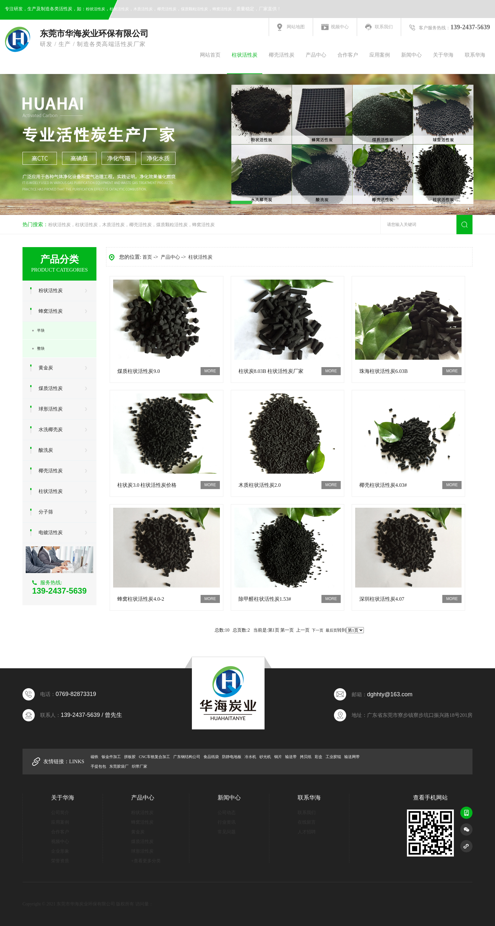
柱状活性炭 (119, 9)
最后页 (331, 630)
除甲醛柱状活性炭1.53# (265, 599)
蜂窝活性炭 (222, 9)
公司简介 (60, 812)
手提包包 (98, 766)
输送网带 (352, 757)
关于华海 (443, 55)
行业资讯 (227, 822)
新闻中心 (411, 55)
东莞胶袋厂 (119, 766)
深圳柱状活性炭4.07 (381, 599)
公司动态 (227, 812)
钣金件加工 (111, 757)
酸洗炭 (46, 450)
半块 (41, 330)
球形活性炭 (51, 409)
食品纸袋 (211, 757)
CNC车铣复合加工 (154, 757)
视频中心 (340, 26)
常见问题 (227, 831)
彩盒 (318, 757)
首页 (147, 257)
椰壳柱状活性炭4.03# (383, 485)
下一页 (317, 630)
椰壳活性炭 (166, 9)
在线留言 (307, 822)
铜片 (278, 757)
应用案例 (379, 55)
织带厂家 (139, 766)
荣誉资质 (60, 860)
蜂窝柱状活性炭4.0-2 (140, 599)
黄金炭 (46, 367)
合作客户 (348, 55)
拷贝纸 (305, 757)
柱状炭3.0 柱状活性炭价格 (146, 485)
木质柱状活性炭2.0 (260, 485)
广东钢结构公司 (186, 757)
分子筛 (46, 511)
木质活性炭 (143, 9)
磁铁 (94, 757)
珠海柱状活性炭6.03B (383, 371)
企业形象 (60, 851)
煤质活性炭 (51, 388)
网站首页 (210, 55)
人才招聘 (307, 831)
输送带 (291, 757)
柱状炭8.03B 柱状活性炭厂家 (271, 371)
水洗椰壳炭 (51, 429)
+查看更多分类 (146, 860)
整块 (41, 348)
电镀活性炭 (51, 532)
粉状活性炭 (95, 9)
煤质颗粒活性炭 (194, 9)
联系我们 (384, 26)
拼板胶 (130, 757)
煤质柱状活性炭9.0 (138, 371)
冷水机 (250, 757)
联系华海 (475, 55)
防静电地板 (231, 757)
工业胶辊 (333, 757)
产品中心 (316, 55)
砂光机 (265, 757)
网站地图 (296, 26)
